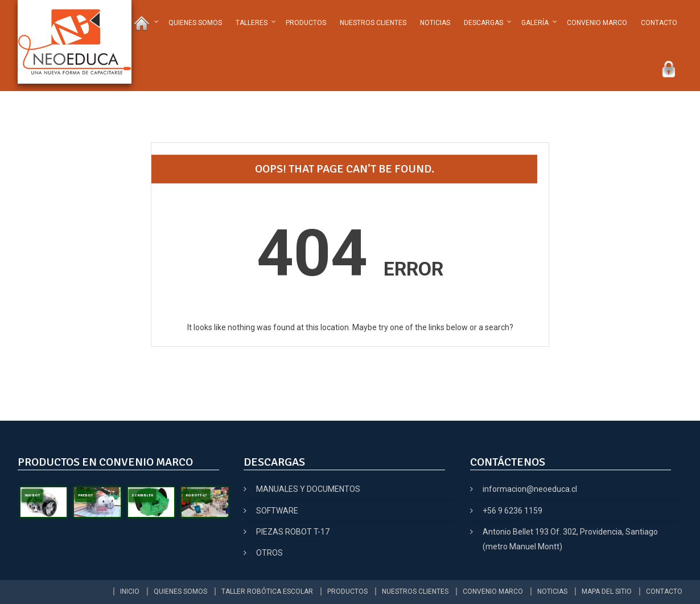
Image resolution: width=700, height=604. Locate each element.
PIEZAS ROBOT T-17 (293, 531)
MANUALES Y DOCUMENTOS (308, 489)
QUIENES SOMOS (195, 23)
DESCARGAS (483, 23)
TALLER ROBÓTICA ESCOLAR (267, 591)
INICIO (129, 591)
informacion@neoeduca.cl (530, 489)
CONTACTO (659, 23)
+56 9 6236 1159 (512, 510)
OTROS (269, 552)
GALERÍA (535, 23)
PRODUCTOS (306, 23)
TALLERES (251, 23)
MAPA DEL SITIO (607, 591)
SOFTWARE (277, 510)
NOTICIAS (435, 23)
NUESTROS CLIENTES (373, 23)
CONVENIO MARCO (597, 23)
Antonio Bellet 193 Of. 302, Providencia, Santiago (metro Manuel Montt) (570, 539)
